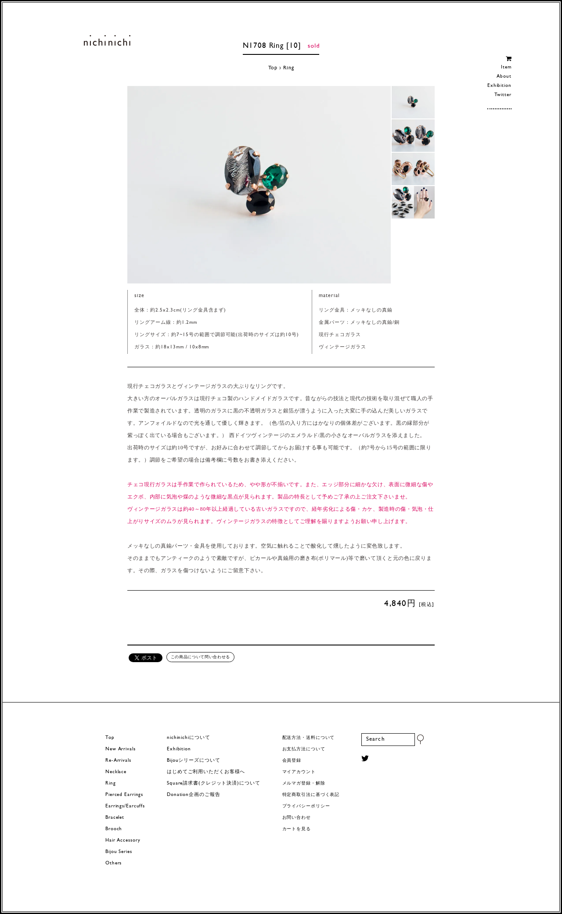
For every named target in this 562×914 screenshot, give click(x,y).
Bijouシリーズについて (193, 760)
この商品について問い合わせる (200, 657)
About (504, 76)
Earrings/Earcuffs (125, 806)
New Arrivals (120, 749)
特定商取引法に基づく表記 (311, 795)
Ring (288, 68)
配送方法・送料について (308, 738)
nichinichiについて (188, 737)
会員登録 (292, 761)
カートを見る (296, 829)
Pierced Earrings (124, 794)
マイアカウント (299, 772)
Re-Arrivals (118, 760)
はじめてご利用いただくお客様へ (206, 772)
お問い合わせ (296, 818)
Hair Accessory (122, 840)
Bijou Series (118, 851)
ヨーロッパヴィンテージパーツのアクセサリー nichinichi (106, 40)
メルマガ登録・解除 (303, 783)
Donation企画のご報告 (193, 794)
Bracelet (114, 817)
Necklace (115, 772)
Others (113, 863)
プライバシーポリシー (306, 806)
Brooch (113, 829)
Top (273, 68)
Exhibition (499, 85)
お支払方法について (303, 749)
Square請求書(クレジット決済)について (213, 783)
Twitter (503, 95)
